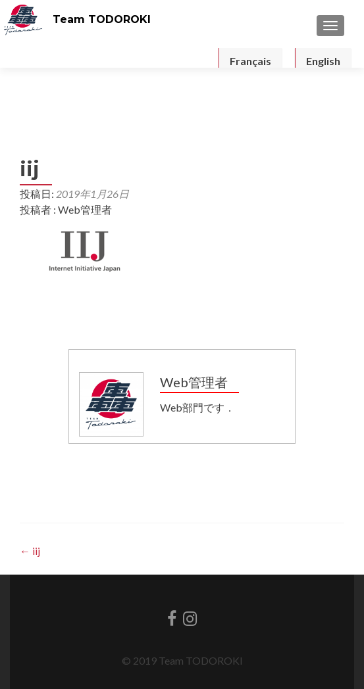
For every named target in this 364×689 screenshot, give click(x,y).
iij (30, 550)
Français (250, 61)
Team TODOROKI (102, 19)
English (323, 61)
